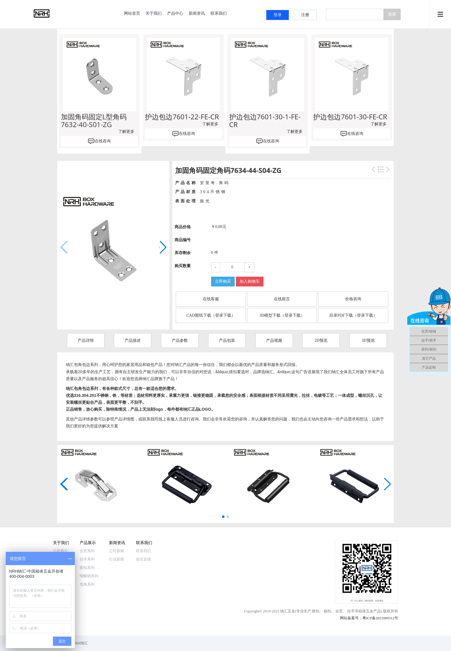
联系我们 (219, 13)
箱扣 (327, 611)
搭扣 (315, 611)
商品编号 (183, 240)
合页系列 (87, 551)
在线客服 (211, 299)
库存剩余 (183, 253)
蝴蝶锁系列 (89, 576)
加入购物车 (250, 281)
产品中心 (175, 13)
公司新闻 (116, 551)
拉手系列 (87, 559)
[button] (163, 247)
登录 (278, 15)
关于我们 (154, 13)
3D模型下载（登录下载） (282, 315)
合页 (339, 611)
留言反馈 (143, 559)
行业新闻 (116, 559)
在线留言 (282, 299)
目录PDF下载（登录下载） (353, 315)
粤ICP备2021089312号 (380, 618)
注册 (305, 15)
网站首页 (132, 13)
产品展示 (88, 542)
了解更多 (126, 131)
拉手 (351, 611)
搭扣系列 (87, 567)
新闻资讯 (197, 13)
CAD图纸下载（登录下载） (210, 315)
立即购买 (223, 281)
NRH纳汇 (80, 643)
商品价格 (183, 227)
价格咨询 (353, 299)
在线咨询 (103, 141)
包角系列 (87, 584)
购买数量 (183, 266)
